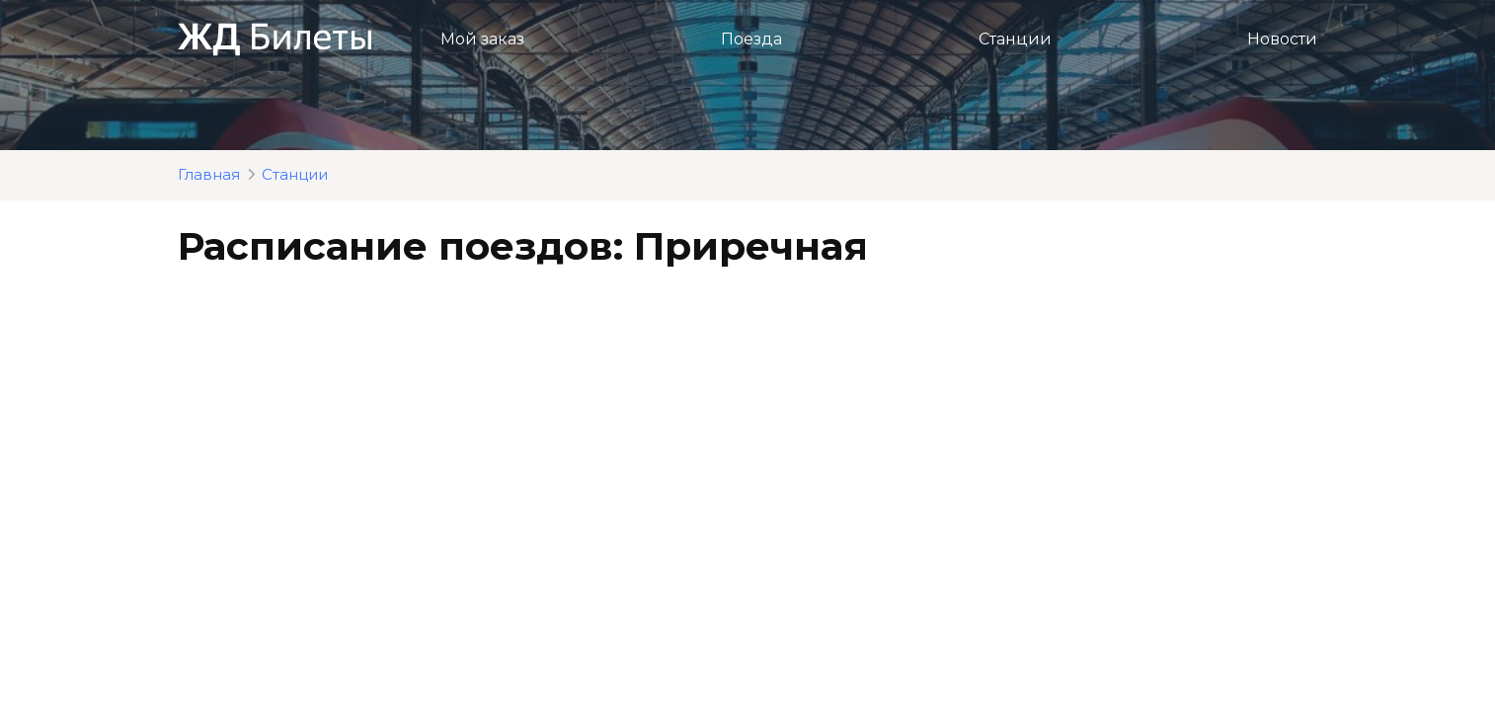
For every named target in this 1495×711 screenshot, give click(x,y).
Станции (1015, 39)
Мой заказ (482, 39)
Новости (1282, 39)
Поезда (751, 39)
